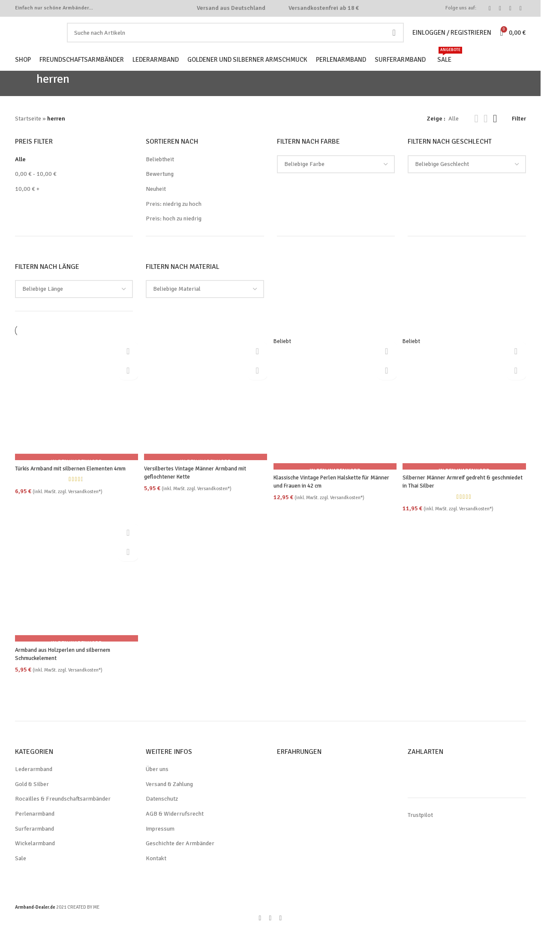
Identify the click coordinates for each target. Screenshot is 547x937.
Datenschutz (162, 811)
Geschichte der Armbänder (181, 856)
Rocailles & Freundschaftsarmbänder (64, 811)
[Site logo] (46, 39)
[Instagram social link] (500, 9)
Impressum (160, 841)
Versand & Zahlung (171, 796)
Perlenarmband (35, 826)
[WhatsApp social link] (521, 9)
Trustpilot (420, 827)
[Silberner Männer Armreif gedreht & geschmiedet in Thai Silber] (465, 415)
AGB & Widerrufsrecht (175, 826)
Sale (21, 870)
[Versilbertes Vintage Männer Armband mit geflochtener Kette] (205, 411)
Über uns (158, 781)
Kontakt (156, 870)
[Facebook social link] (490, 9)
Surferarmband (35, 841)
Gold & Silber (32, 796)
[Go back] (25, 96)
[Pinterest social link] (510, 9)
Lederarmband (34, 781)
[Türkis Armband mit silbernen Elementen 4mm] (75, 411)
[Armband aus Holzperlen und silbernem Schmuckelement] (75, 593)
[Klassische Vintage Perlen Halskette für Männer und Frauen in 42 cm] (335, 415)
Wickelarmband (35, 856)
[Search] (239, 40)
